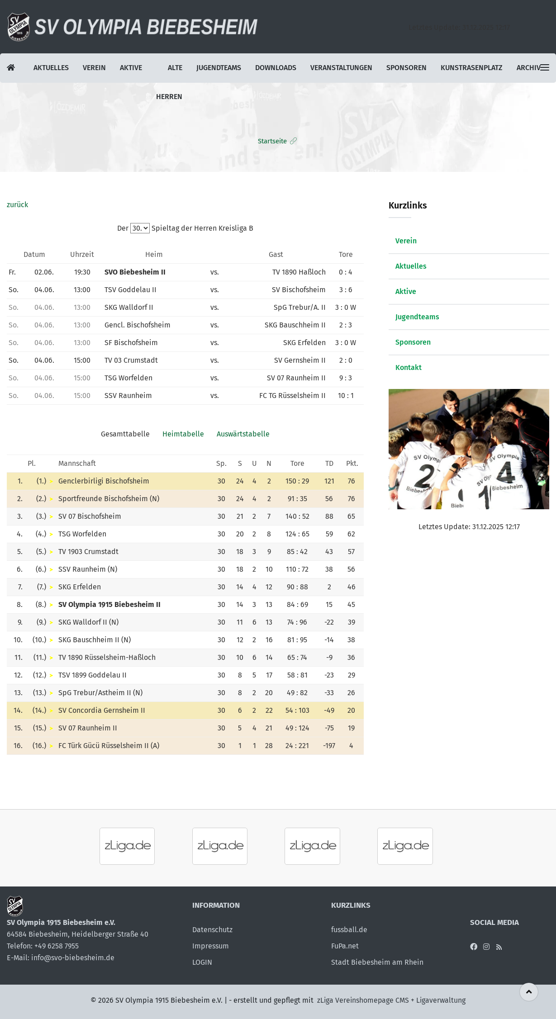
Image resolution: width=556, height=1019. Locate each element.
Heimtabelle (183, 434)
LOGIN (202, 962)
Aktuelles (51, 68)
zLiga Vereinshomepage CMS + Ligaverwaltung (391, 1000)
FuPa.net (345, 946)
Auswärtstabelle (243, 434)
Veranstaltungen (340, 68)
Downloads (274, 68)
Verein (93, 68)
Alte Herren (168, 73)
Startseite (272, 141)
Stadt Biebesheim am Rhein (377, 962)
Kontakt (408, 367)
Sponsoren (405, 68)
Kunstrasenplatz (469, 68)
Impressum (210, 946)
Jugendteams (217, 68)
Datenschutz (212, 929)
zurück (17, 204)
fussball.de (349, 929)
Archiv (526, 68)
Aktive (130, 68)
